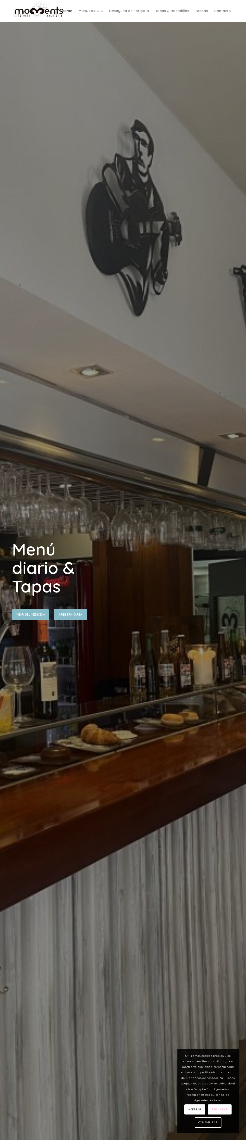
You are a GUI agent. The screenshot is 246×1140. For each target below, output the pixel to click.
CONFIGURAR (208, 1122)
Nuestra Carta (70, 614)
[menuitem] (66, 11)
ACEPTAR (194, 1109)
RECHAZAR (220, 1109)
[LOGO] (39, 11)
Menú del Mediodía (30, 614)
